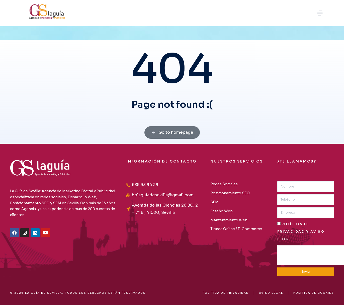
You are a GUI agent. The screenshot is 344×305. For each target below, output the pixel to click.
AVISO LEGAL (271, 292)
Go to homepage (172, 132)
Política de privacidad (226, 292)
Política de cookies (313, 292)
